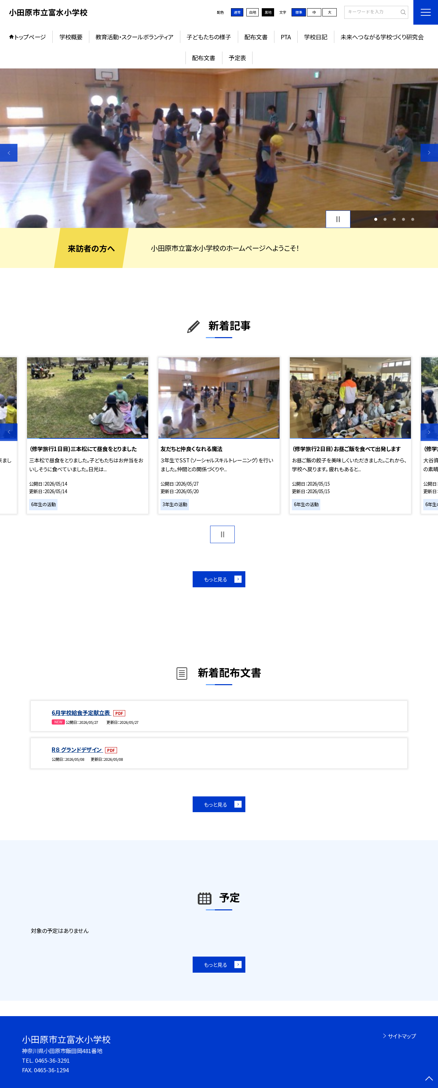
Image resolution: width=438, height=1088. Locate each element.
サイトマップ (402, 1036)
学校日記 (315, 37)
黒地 (268, 12)
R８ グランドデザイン (77, 749)
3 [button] (394, 219)
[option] (219, 148)
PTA (286, 37)
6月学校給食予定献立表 (81, 712)
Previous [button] (8, 153)
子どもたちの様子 (208, 37)
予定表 (237, 57)
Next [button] (429, 153)
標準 (298, 12)
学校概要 (70, 37)
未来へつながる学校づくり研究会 (382, 37)
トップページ (30, 37)
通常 (237, 12)
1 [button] (375, 219)
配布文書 (256, 37)
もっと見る (215, 579)
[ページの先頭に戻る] (429, 1079)
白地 (252, 12)
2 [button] (384, 219)
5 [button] (412, 219)
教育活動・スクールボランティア (134, 37)
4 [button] (403, 219)
